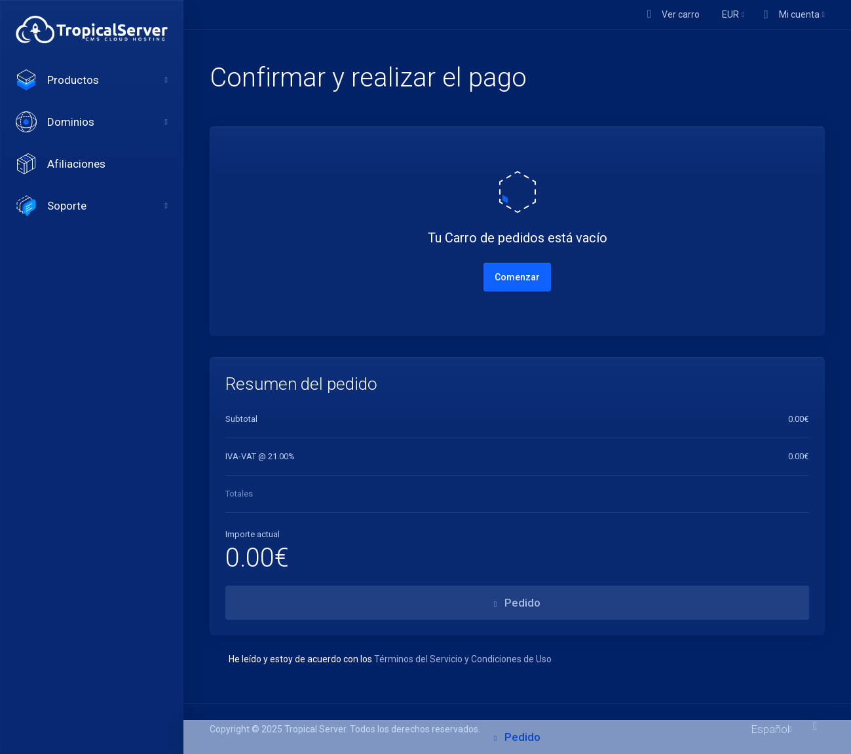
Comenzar (517, 277)
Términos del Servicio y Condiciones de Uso (463, 659)
